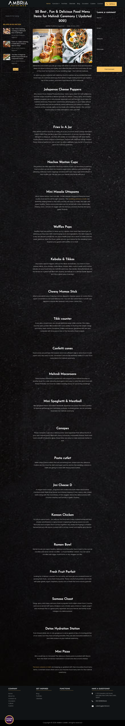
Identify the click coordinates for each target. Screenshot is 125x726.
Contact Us (12, 699)
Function (55, 4)
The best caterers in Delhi (42, 667)
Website (100, 39)
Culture (10, 703)
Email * (99, 28)
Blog (78, 4)
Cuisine (92, 4)
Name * (99, 18)
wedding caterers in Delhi (77, 199)
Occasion (85, 4)
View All (15, 69)
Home (48, 4)
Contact (100, 4)
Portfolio (64, 4)
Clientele (72, 4)
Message (100, 49)
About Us (11, 696)
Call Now (111, 4)
